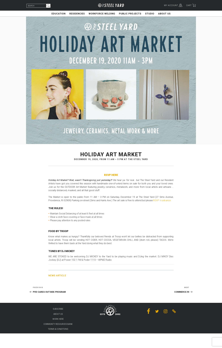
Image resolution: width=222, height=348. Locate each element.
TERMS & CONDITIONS (58, 329)
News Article (57, 275)
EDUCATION (59, 13)
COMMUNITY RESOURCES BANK (58, 324)
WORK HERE (58, 319)
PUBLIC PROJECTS (130, 13)
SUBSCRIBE (58, 309)
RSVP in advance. (162, 200)
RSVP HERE (111, 174)
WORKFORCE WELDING (102, 13)
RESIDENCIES (77, 13)
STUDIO (149, 13)
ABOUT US (164, 13)
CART (189, 5)
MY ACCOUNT (171, 5)
